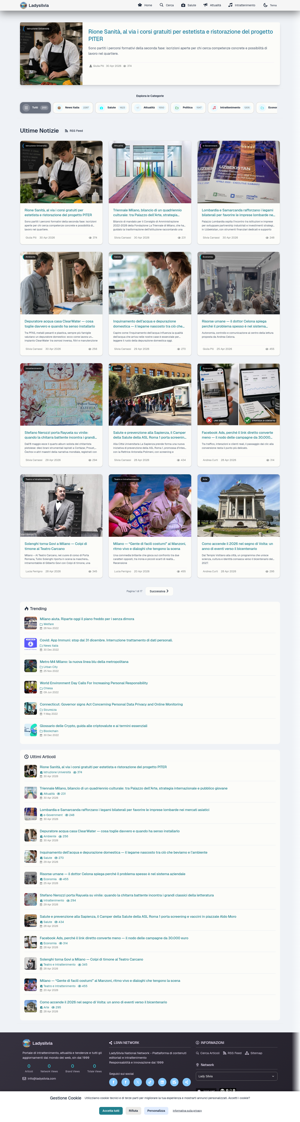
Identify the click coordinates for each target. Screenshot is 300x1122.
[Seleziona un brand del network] (237, 1076)
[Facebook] (113, 1082)
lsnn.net (206, 1091)
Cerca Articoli (208, 1053)
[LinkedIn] (162, 1082)
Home (144, 5)
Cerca (166, 5)
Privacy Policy (131, 1104)
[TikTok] (150, 1082)
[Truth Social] (186, 1082)
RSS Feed (74, 131)
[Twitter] (138, 1082)
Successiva (159, 591)
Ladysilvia (37, 1043)
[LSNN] (174, 1082)
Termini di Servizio (153, 1104)
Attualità (212, 5)
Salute (188, 5)
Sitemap (253, 1053)
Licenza (172, 1104)
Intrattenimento (241, 5)
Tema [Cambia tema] (270, 5)
